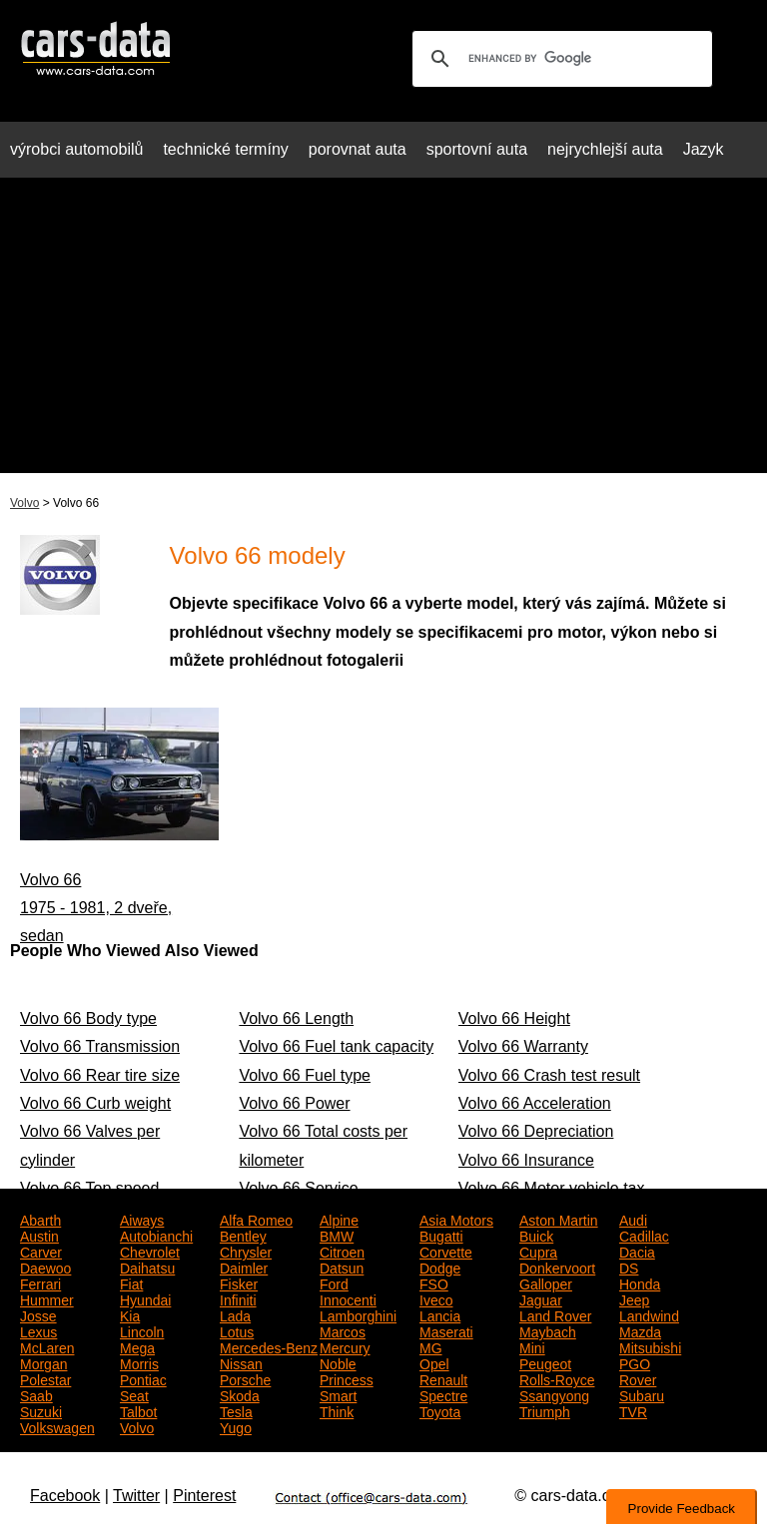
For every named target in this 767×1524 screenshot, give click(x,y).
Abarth (40, 1219)
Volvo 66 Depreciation (536, 1131)
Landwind (649, 1314)
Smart (338, 1394)
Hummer (47, 1298)
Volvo (24, 503)
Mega (137, 1346)
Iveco (435, 1298)
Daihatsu (147, 1266)
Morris (139, 1362)
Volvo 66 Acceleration (534, 1103)
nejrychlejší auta (605, 149)
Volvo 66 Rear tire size (100, 1075)
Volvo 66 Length (296, 1018)
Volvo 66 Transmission (100, 1046)
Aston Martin (558, 1219)
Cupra (538, 1251)
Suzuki (41, 1410)
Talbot (138, 1410)
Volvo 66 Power (294, 1103)
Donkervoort (557, 1266)
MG (430, 1346)
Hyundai (145, 1298)
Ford (334, 1282)
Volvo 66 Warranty (523, 1046)
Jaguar (540, 1298)
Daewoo (45, 1266)
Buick (536, 1235)
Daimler (244, 1266)
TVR (633, 1410)
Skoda (240, 1394)
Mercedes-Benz (269, 1346)
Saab (36, 1394)
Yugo (236, 1426)
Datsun (342, 1266)
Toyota (439, 1410)
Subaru (641, 1394)
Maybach (547, 1330)
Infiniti (238, 1298)
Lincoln (142, 1330)
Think (337, 1410)
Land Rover (555, 1314)
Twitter (136, 1495)
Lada (235, 1314)
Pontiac (143, 1378)
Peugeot (545, 1362)
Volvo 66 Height (514, 1018)
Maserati (446, 1330)
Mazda (640, 1330)
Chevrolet (150, 1251)
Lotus (237, 1330)
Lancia (439, 1314)
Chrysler (246, 1251)
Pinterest (204, 1495)
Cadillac (644, 1235)
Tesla (236, 1410)
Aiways (142, 1219)
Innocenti (348, 1298)
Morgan (43, 1362)
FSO (433, 1282)
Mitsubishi (650, 1346)
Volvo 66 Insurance (526, 1160)
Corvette (445, 1251)
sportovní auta (476, 149)
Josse (38, 1314)
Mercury (345, 1346)
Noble (338, 1362)
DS (628, 1266)
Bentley (243, 1235)
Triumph (544, 1410)
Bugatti (441, 1235)
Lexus (38, 1330)
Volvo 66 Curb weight (95, 1103)
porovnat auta (357, 149)
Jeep (634, 1298)
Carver (41, 1251)
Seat (134, 1394)
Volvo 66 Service (298, 1188)
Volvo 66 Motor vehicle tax (551, 1188)
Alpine (339, 1219)
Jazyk (703, 149)
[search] (559, 59)
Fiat (131, 1282)
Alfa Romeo (256, 1219)
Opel (434, 1362)
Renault (443, 1378)
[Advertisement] (383, 333)
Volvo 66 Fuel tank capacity (336, 1046)
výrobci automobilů (76, 149)
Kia (130, 1314)
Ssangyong (554, 1394)
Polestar (45, 1378)
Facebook (65, 1495)
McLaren (47, 1346)
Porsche (245, 1378)
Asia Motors (456, 1219)
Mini (532, 1346)
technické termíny (225, 149)
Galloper (545, 1282)
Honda (639, 1282)
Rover (637, 1378)
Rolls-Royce (556, 1378)
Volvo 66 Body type (88, 1018)
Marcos (343, 1330)
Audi (633, 1219)
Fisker (239, 1282)
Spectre (443, 1394)
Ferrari (40, 1282)
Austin (39, 1235)
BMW (337, 1235)
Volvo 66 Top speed (89, 1188)
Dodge (439, 1266)
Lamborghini (358, 1314)
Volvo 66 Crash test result (549, 1075)
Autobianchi (156, 1235)
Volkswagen (57, 1426)
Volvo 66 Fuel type (305, 1075)
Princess (347, 1378)
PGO (634, 1362)
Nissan (241, 1362)
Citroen (342, 1251)
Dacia (637, 1251)
